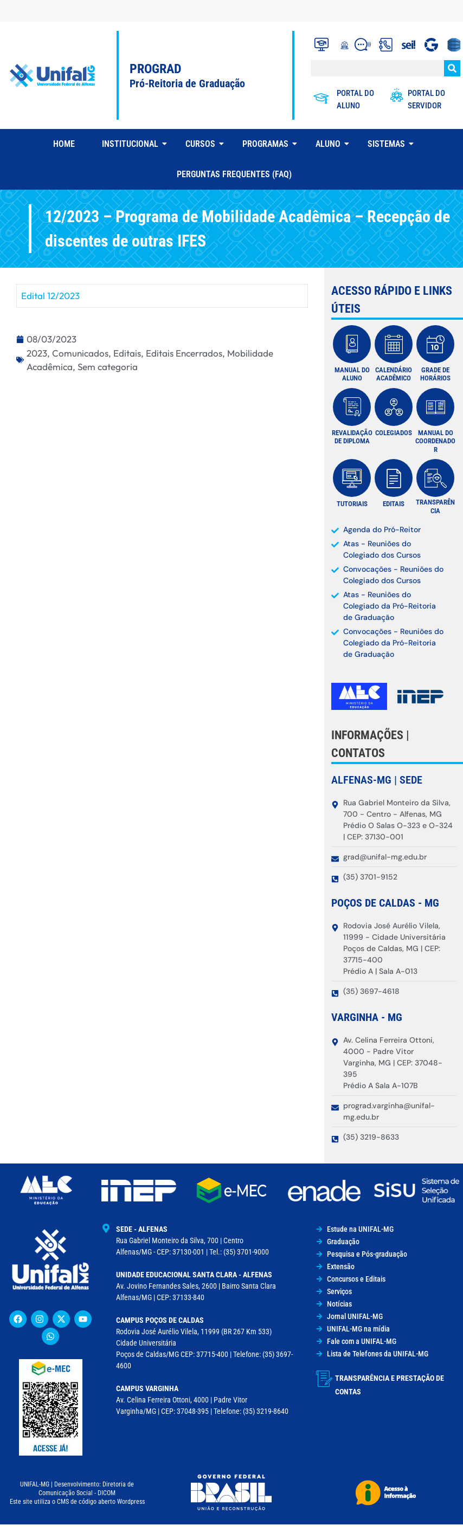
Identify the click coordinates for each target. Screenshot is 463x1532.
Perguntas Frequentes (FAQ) (234, 174)
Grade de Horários (435, 374)
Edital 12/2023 (50, 295)
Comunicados (80, 353)
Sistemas (390, 144)
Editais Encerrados (184, 353)
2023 (37, 353)
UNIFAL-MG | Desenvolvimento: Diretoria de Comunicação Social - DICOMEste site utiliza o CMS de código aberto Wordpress (77, 1493)
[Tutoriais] (352, 478)
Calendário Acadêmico (393, 374)
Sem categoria (108, 366)
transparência (435, 506)
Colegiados (393, 433)
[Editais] (394, 478)
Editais (127, 353)
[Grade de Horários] (435, 344)
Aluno (332, 144)
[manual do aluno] (352, 344)
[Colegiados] (394, 407)
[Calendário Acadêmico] (394, 344)
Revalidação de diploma (352, 437)
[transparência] (435, 478)
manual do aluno (352, 374)
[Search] (452, 68)
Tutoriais (352, 504)
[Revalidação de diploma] (352, 407)
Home (64, 144)
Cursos (204, 144)
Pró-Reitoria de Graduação (187, 83)
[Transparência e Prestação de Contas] (324, 1379)
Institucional (134, 144)
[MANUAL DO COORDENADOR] (435, 407)
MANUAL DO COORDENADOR (435, 441)
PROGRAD (156, 68)
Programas (269, 144)
